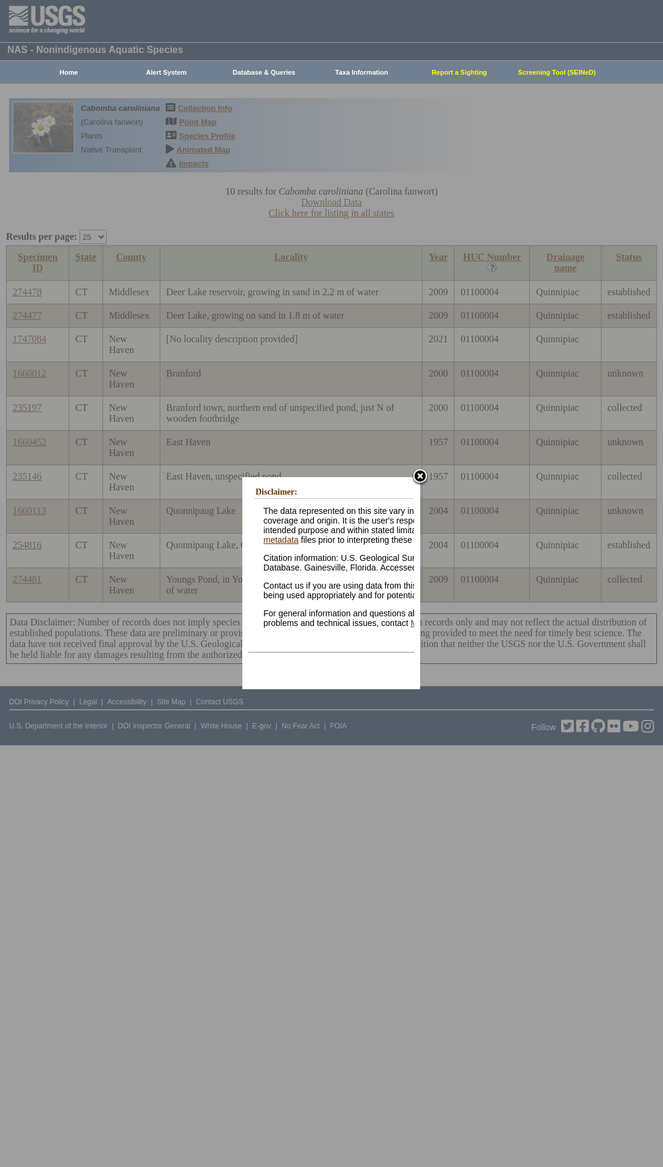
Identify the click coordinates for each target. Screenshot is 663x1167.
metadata (280, 540)
